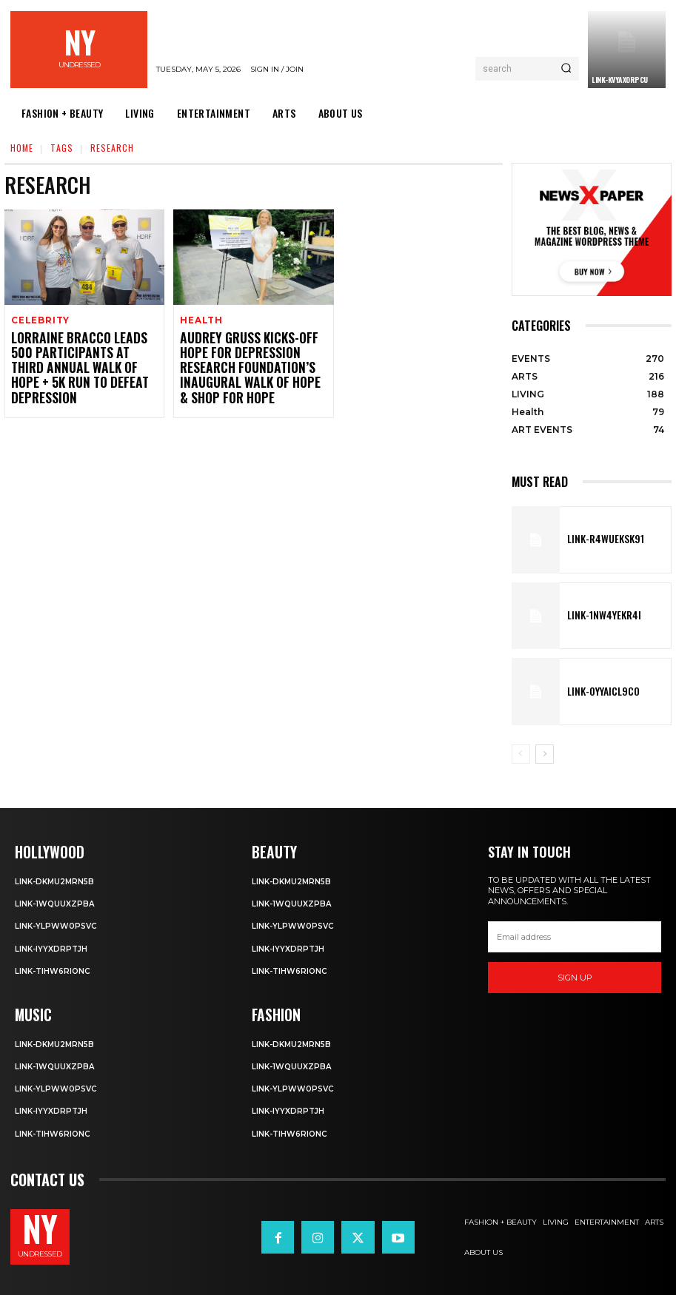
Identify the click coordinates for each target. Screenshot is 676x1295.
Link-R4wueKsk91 (597, 539)
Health (200, 321)
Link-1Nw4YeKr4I (596, 616)
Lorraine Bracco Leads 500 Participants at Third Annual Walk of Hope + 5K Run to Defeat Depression (84, 359)
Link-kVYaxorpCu (620, 79)
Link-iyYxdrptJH (52, 947)
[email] (574, 936)
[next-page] (544, 754)
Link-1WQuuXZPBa (56, 902)
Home (21, 147)
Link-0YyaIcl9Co (595, 692)
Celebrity (39, 321)
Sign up (575, 977)
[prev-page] (521, 754)
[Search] (566, 69)
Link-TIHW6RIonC (55, 969)
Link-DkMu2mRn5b (57, 880)
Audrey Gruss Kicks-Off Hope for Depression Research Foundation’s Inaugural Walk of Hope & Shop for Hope (253, 359)
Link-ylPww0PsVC (58, 925)
